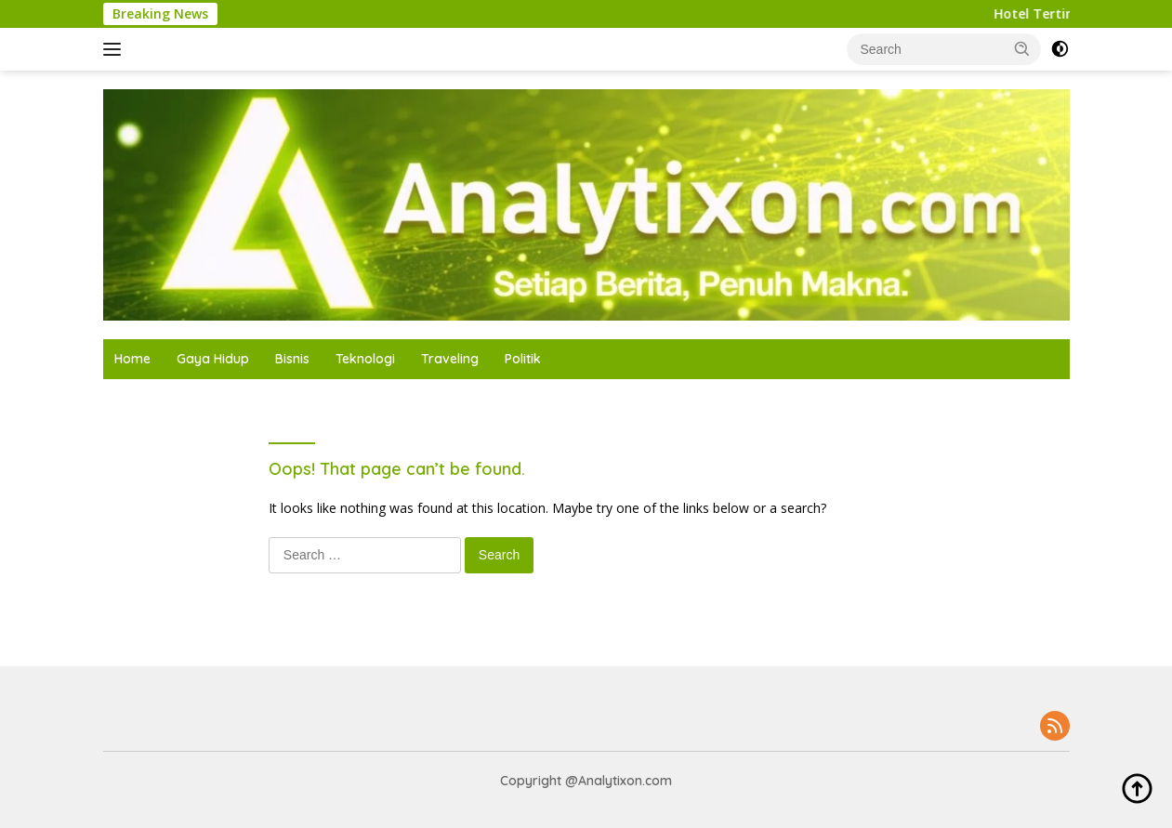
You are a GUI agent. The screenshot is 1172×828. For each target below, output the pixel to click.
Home (132, 358)
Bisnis (292, 358)
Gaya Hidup (213, 358)
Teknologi (365, 358)
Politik (523, 358)
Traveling (450, 358)
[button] (1022, 48)
